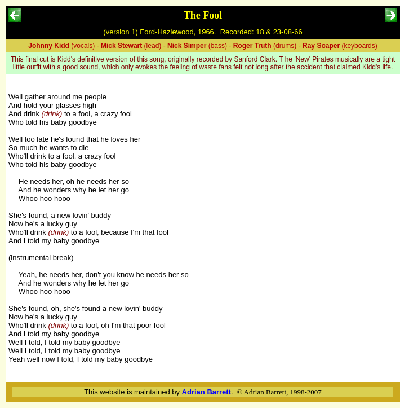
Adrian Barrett (206, 392)
